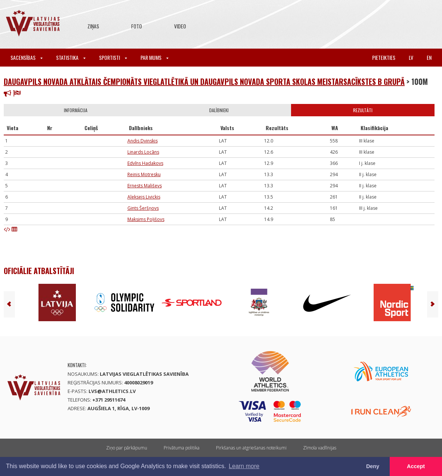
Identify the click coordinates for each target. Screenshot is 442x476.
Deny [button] (372, 466)
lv (411, 57)
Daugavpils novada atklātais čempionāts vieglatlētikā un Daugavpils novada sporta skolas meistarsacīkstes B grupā (204, 81)
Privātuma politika (182, 448)
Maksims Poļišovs (145, 219)
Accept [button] (416, 466)
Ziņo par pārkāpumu (126, 448)
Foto (136, 26)
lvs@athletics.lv (112, 391)
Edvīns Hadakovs (145, 163)
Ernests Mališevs (144, 185)
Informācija (75, 110)
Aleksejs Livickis (143, 197)
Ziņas (93, 26)
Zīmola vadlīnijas (319, 448)
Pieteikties (383, 57)
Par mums (154, 57)
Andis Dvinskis (142, 141)
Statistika (71, 57)
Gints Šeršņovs (143, 208)
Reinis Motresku (144, 174)
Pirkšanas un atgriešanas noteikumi (251, 448)
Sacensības (26, 57)
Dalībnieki (219, 110)
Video (180, 26)
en (429, 57)
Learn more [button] (244, 466)
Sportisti (113, 57)
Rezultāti (363, 110)
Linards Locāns (143, 152)
